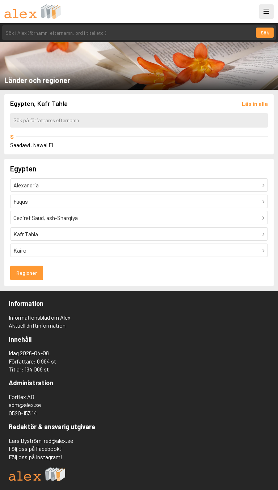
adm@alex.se (25, 404)
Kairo (19, 250)
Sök (265, 33)
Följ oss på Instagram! (36, 456)
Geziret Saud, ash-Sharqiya (45, 217)
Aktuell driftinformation (37, 325)
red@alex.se (58, 440)
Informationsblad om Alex (40, 317)
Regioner (26, 273)
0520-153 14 (23, 413)
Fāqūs (20, 201)
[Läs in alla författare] (255, 103)
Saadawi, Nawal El (31, 145)
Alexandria (26, 185)
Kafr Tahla (25, 234)
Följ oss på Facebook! (35, 448)
